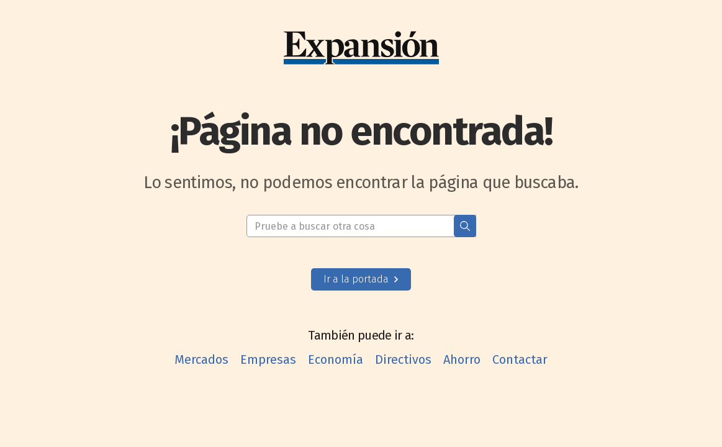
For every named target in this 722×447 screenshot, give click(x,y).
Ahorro (462, 359)
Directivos (403, 359)
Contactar (520, 359)
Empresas (268, 359)
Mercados (201, 359)
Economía (335, 359)
